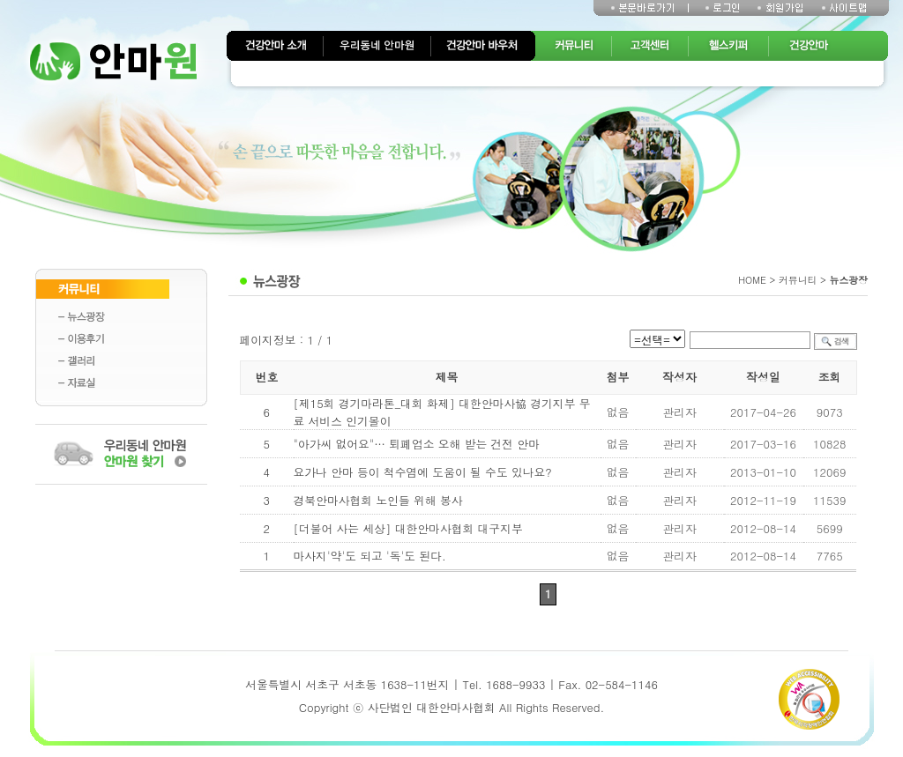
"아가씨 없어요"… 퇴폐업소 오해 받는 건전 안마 (417, 443)
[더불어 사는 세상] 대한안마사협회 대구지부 (408, 528)
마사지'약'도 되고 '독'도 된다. (370, 555)
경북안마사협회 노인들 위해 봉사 (378, 500)
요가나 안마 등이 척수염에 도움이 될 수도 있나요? (423, 472)
